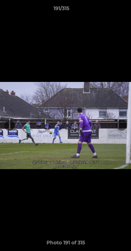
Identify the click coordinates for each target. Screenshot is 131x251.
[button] (106, 10)
